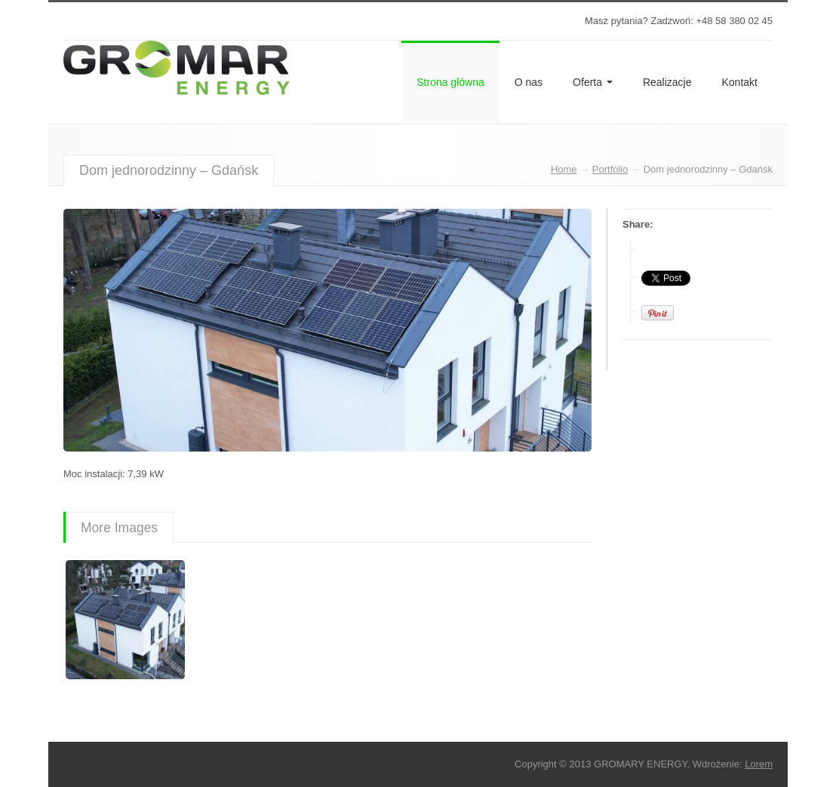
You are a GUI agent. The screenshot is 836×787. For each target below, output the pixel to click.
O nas (528, 82)
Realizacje (667, 82)
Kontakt (740, 82)
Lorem (759, 764)
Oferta (593, 82)
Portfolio (610, 169)
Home (564, 169)
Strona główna (450, 82)
